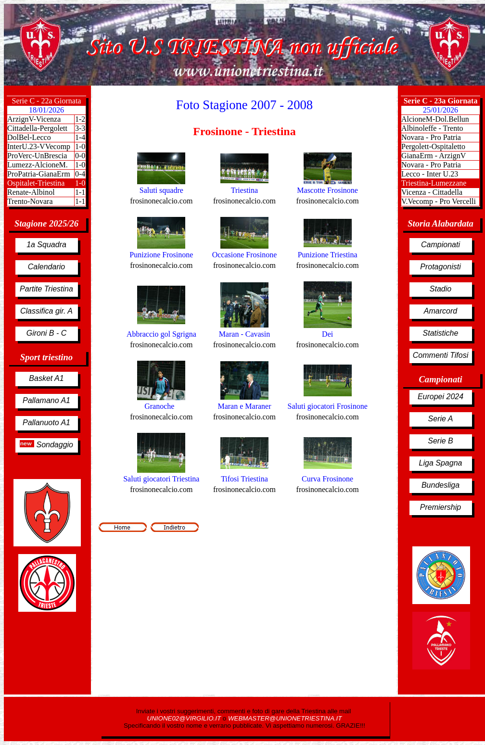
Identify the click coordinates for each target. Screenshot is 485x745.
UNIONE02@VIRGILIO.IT (185, 718)
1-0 (80, 146)
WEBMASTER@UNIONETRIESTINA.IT (285, 718)
